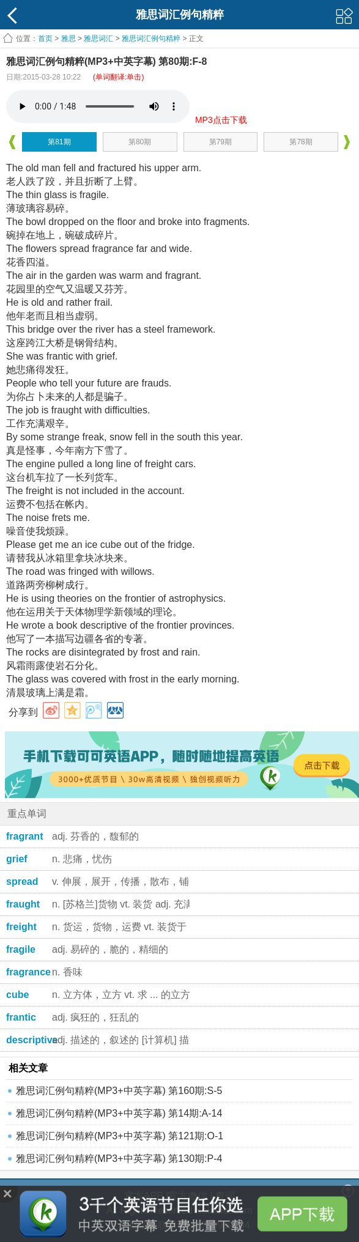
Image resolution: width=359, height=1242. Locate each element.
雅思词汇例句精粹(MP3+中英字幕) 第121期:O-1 (119, 1136)
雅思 (68, 38)
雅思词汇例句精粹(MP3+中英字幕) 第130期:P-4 (119, 1158)
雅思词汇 (98, 38)
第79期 (220, 142)
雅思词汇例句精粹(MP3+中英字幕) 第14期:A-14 (119, 1113)
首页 (45, 38)
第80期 (139, 142)
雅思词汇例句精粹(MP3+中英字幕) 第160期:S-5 (119, 1090)
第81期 (59, 142)
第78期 (300, 142)
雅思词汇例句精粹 (151, 38)
